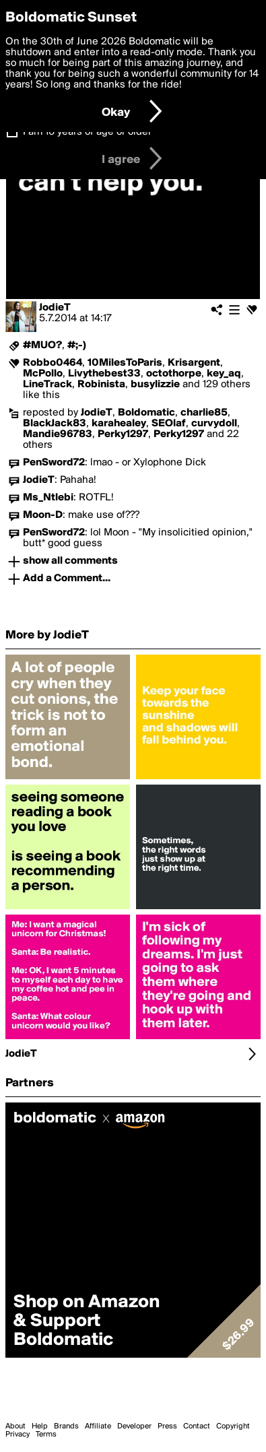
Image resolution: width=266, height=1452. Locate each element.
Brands (66, 1426)
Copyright (233, 1426)
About (15, 1426)
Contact (196, 1426)
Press (167, 1426)
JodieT (55, 307)
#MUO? (42, 345)
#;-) (76, 345)
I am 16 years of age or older (87, 132)
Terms (46, 1434)
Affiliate (98, 1426)
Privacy (17, 1434)
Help (40, 1426)
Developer (134, 1426)
